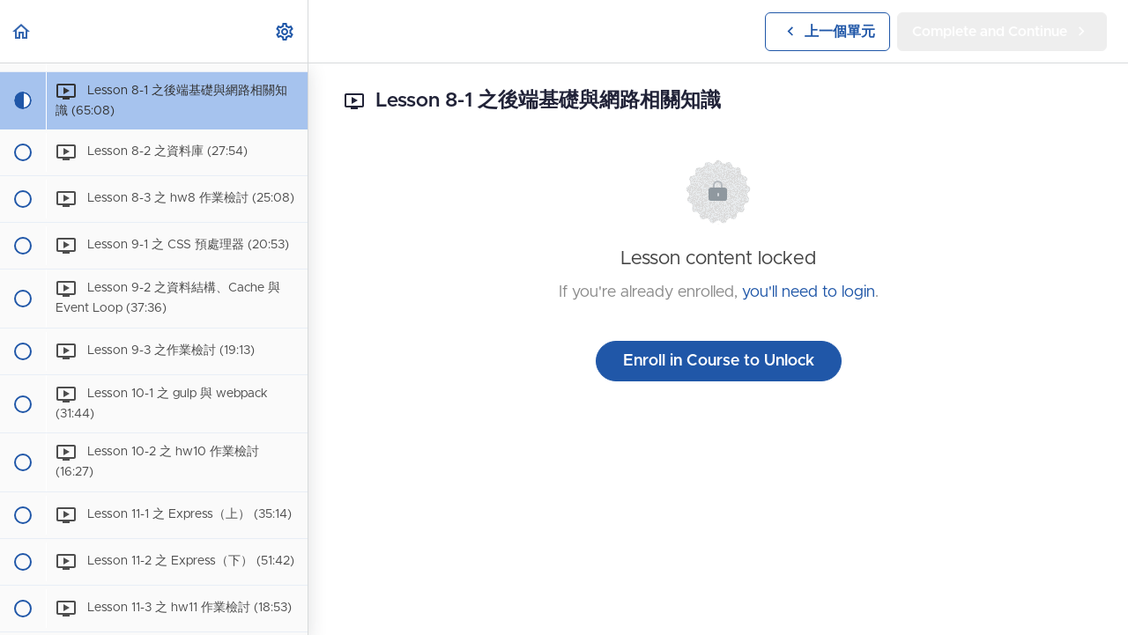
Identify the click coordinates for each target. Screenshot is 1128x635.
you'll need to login (808, 292)
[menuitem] (285, 31)
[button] (22, 31)
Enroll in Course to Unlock (718, 361)
